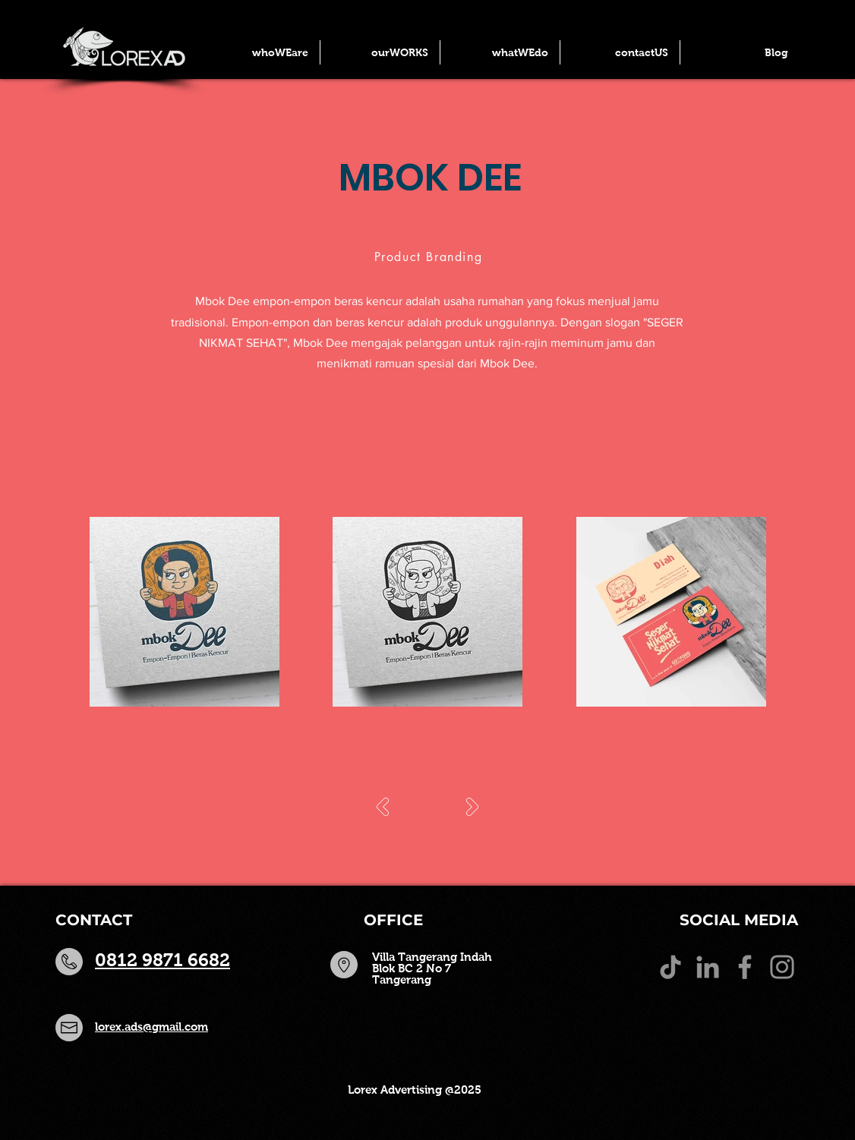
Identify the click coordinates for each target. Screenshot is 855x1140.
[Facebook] (745, 967)
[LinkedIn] (708, 967)
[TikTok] (670, 967)
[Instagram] (782, 967)
